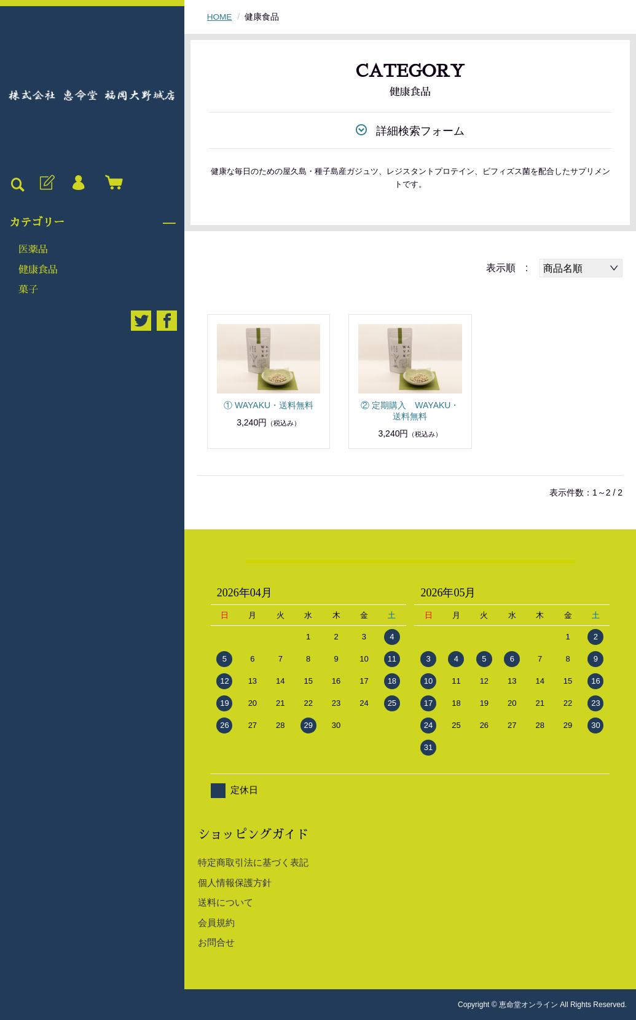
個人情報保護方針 (235, 882)
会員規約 (216, 922)
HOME (220, 17)
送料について (225, 902)
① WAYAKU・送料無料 (268, 404)
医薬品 (33, 250)
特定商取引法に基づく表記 (253, 862)
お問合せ (216, 942)
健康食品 (38, 270)
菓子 (28, 290)
